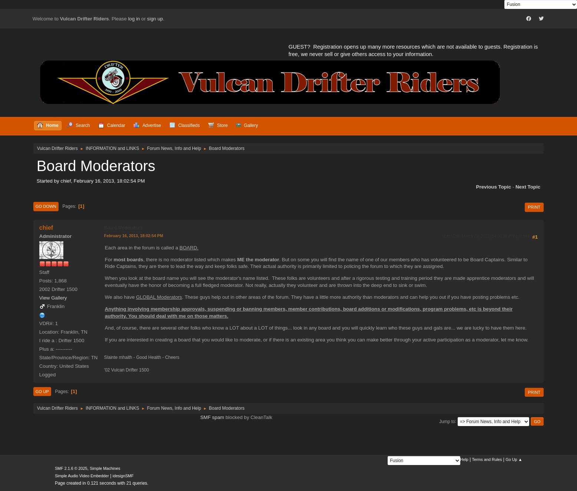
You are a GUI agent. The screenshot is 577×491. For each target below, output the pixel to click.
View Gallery (53, 298)
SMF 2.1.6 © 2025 (71, 468)
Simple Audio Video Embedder (82, 476)
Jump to (447, 421)
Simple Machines (105, 468)
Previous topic (493, 187)
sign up (155, 19)
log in (134, 19)
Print (534, 207)
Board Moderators (123, 227)
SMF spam (212, 417)
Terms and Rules (487, 459)
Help (464, 459)
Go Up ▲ (513, 459)
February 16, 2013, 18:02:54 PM (133, 235)
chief (46, 228)
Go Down (46, 206)
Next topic (527, 187)
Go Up (42, 391)
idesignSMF (123, 476)
